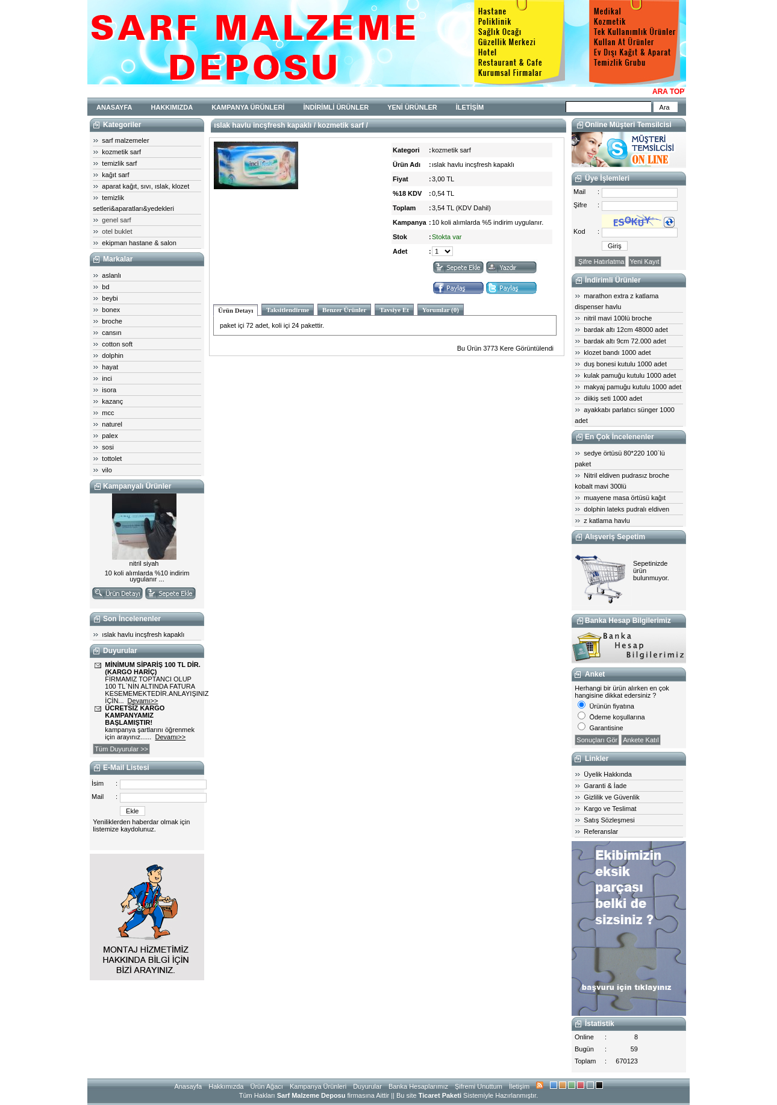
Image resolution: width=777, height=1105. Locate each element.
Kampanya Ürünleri (318, 1086)
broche (112, 321)
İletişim (519, 1086)
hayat (110, 367)
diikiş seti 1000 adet (613, 398)
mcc (108, 412)
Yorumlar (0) (440, 309)
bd (105, 286)
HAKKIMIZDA (172, 107)
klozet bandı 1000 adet (617, 352)
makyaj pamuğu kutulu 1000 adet (632, 386)
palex (109, 435)
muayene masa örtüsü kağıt (625, 497)
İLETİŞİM (470, 107)
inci (107, 378)
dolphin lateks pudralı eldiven (626, 509)
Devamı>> (143, 700)
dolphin (112, 355)
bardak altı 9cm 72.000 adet (625, 341)
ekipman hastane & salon (139, 242)
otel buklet (117, 231)
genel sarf (116, 220)
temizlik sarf (119, 163)
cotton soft (117, 344)
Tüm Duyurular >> (121, 749)
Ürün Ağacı (266, 1086)
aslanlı (111, 275)
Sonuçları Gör (596, 739)
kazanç (112, 401)
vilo (107, 470)
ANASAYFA (114, 107)
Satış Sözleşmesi (609, 820)
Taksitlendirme (287, 309)
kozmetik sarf (121, 151)
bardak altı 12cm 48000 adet (625, 329)
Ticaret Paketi (440, 1095)
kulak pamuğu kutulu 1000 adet (630, 375)
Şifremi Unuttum (478, 1086)
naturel (112, 424)
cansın (111, 332)
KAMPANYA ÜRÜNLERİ (247, 107)
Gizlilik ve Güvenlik (611, 797)
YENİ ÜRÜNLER (412, 107)
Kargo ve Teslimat (610, 808)
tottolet (112, 458)
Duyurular (367, 1086)
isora (109, 389)
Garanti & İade (605, 785)
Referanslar (601, 831)
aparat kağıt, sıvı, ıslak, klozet (145, 186)
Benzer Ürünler (344, 309)
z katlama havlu (606, 520)
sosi (108, 447)
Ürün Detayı (235, 310)
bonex (111, 309)
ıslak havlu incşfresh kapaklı (143, 634)
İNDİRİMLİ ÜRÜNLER (336, 107)
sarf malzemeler (125, 140)
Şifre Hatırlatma (600, 261)
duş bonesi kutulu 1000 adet (625, 364)
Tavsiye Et (394, 309)
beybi (109, 298)
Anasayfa (188, 1086)
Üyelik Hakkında (607, 774)
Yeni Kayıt (645, 261)
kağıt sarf (115, 174)
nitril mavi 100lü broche (618, 318)
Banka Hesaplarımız (418, 1086)
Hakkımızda (225, 1086)
